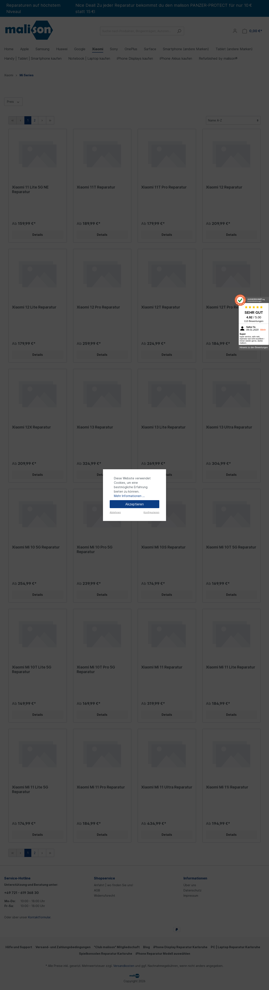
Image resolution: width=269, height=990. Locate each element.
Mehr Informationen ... (129, 496)
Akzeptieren (134, 504)
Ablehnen (115, 512)
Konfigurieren (151, 512)
